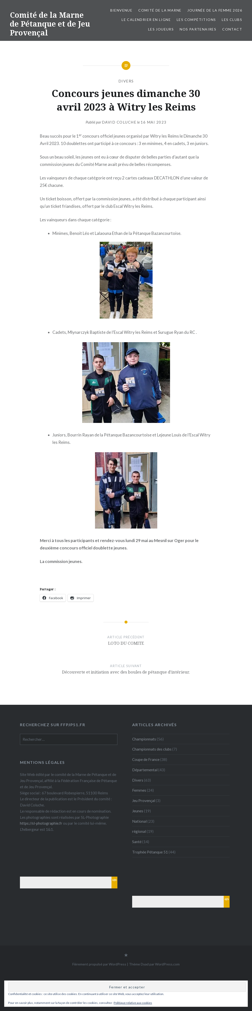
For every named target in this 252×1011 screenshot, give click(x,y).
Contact (232, 29)
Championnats (144, 739)
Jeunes (137, 811)
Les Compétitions (196, 19)
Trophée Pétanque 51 (150, 852)
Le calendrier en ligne (146, 19)
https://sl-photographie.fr (41, 823)
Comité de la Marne (159, 10)
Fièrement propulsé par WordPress (99, 964)
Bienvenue (121, 10)
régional (139, 831)
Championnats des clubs (152, 749)
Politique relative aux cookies (133, 1003)
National (139, 821)
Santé (137, 841)
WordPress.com (167, 964)
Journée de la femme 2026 (214, 10)
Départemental (145, 770)
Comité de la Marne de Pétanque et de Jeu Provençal (50, 24)
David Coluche (119, 122)
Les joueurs (161, 29)
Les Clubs (232, 19)
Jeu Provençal (143, 800)
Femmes (139, 790)
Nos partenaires (198, 29)
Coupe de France (145, 759)
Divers (126, 81)
